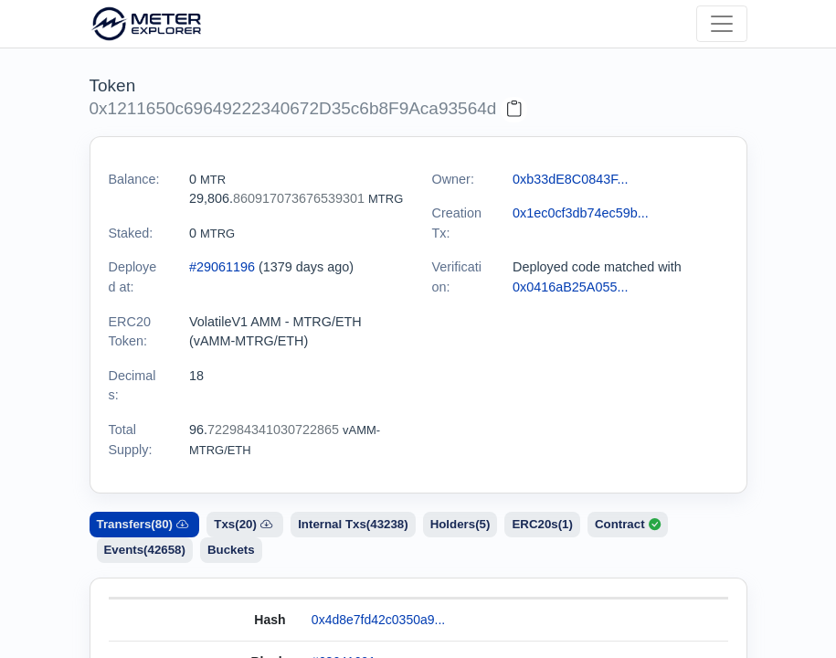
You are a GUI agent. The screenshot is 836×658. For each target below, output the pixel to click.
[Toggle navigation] (721, 23)
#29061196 (222, 267)
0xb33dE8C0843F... (570, 179)
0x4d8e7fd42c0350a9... (378, 619)
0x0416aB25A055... (570, 287)
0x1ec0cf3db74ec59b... (581, 213)
